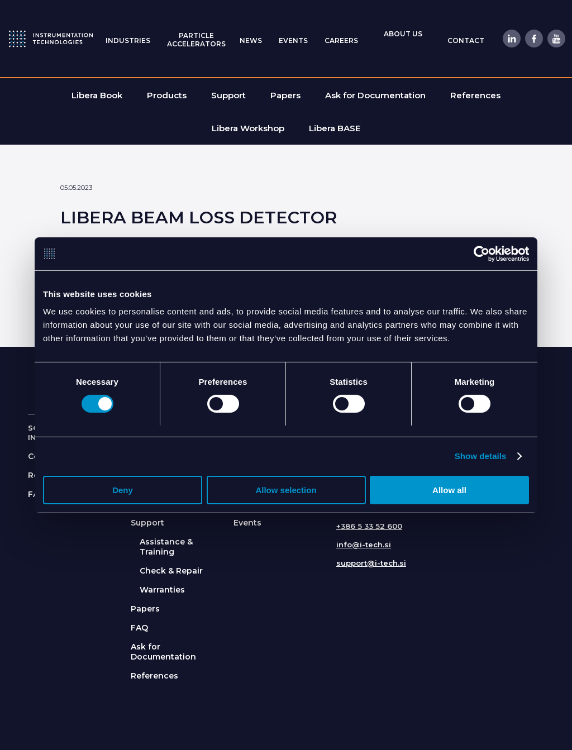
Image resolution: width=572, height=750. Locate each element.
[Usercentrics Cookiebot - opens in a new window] (480, 253)
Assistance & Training (166, 547)
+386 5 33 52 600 (369, 526)
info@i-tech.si (363, 544)
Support (147, 523)
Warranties (162, 590)
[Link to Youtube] (555, 38)
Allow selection (285, 490)
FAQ (139, 628)
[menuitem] (128, 39)
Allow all (449, 490)
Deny (122, 490)
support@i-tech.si (371, 562)
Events (247, 523)
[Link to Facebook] (533, 38)
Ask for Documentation (163, 652)
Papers (145, 609)
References (154, 676)
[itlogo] (51, 38)
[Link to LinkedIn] (511, 38)
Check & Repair (171, 571)
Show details (481, 456)
